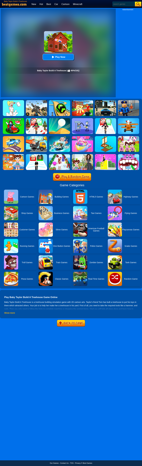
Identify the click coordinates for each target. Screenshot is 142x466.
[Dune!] (59, 119)
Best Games (87, 463)
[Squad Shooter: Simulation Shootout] (36, 101)
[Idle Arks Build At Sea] (105, 137)
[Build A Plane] (128, 119)
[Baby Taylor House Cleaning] (13, 155)
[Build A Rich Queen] (105, 155)
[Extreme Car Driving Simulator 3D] (105, 101)
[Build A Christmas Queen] (59, 155)
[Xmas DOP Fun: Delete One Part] (13, 101)
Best (48, 4)
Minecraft (77, 4)
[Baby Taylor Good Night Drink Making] (82, 137)
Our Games (54, 463)
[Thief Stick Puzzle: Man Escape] (82, 119)
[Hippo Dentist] (128, 155)
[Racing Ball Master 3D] (59, 101)
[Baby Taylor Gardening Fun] (82, 155)
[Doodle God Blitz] (59, 137)
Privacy (78, 463)
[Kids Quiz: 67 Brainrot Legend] (82, 101)
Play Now (58, 57)
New (34, 4)
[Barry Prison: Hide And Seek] (128, 101)
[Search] (124, 4)
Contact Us (64, 463)
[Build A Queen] (36, 155)
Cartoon (65, 4)
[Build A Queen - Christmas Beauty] (36, 119)
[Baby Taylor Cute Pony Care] (128, 137)
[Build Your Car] (13, 119)
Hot (41, 4)
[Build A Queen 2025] (105, 119)
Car (56, 4)
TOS (71, 463)
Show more (9, 313)
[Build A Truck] (36, 137)
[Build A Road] (13, 137)
